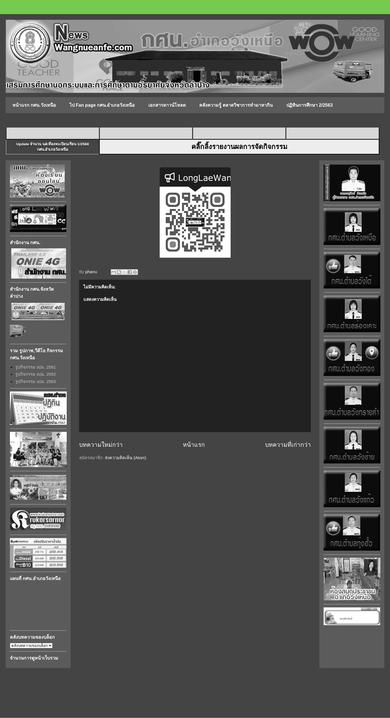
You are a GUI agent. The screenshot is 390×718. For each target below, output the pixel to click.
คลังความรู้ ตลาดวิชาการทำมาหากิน (235, 105)
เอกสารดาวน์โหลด (167, 105)
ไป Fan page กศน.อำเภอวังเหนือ (102, 105)
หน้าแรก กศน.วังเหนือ (34, 105)
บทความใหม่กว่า (101, 444)
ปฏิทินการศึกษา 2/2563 (309, 105)
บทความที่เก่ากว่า (288, 444)
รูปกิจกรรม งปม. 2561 (35, 367)
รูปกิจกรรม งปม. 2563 (35, 381)
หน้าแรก (194, 444)
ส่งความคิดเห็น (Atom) (125, 457)
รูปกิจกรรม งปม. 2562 (35, 374)
